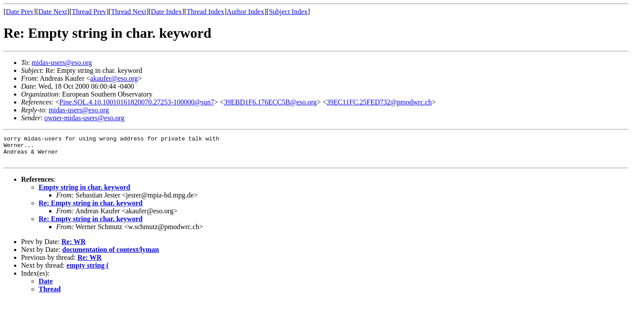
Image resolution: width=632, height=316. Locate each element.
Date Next (53, 11)
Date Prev (20, 11)
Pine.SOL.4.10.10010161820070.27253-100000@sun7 (136, 102)
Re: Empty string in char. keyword (91, 208)
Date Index (166, 11)
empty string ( (88, 270)
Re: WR (73, 247)
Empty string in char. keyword (84, 192)
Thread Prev (89, 11)
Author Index (245, 11)
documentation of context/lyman (110, 255)
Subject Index (288, 11)
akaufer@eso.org (114, 78)
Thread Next (128, 11)
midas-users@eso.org (62, 62)
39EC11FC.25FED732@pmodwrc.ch (379, 102)
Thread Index (205, 11)
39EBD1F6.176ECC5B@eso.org (270, 102)
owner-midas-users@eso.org (84, 118)
